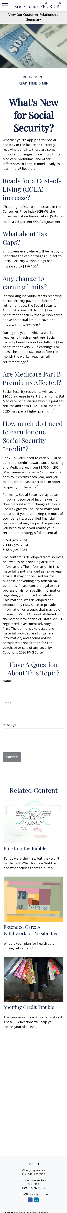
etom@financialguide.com (34, 1194)
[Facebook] (30, 1199)
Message (9, 725)
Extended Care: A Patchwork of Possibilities (31, 930)
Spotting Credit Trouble (29, 1007)
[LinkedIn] (36, 1199)
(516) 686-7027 (37, 1170)
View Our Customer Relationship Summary (33, 17)
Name (7, 681)
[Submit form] (12, 757)
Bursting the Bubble (25, 848)
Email (7, 703)
